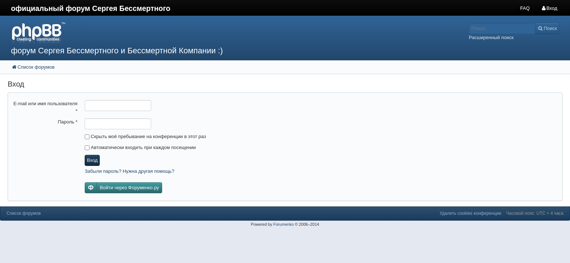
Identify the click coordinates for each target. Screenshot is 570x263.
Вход (92, 160)
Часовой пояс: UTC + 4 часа (534, 213)
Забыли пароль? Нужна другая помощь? (129, 171)
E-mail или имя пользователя (45, 107)
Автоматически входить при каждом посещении (140, 147)
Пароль (67, 122)
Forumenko (283, 224)
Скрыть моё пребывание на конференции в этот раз (145, 136)
